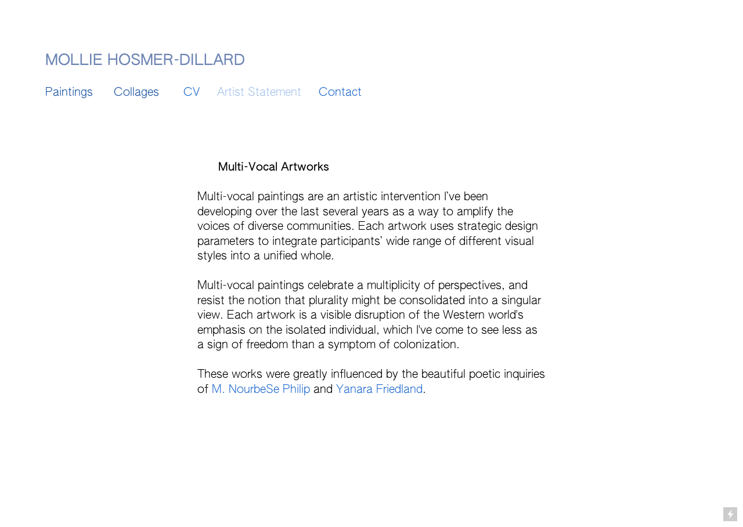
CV (191, 92)
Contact (342, 92)
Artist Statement (259, 92)
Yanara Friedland (379, 389)
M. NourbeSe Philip (259, 389)
